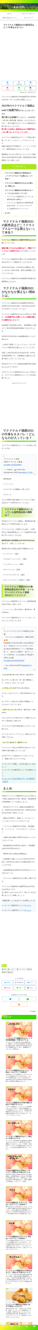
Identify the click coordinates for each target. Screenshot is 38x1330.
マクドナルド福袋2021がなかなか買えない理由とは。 (19, 184)
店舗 (29, 969)
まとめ (7, 213)
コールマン (11, 969)
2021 (4, 969)
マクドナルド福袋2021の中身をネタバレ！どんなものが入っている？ (19, 191)
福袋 (4, 965)
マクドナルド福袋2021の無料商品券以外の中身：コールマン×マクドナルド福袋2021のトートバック (20, 205)
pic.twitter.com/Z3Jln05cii (13, 465)
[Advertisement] (19, 57)
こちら (10, 281)
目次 (17, 166)
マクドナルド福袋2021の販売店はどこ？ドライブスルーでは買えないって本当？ (19, 176)
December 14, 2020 (25, 472)
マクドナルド (21, 969)
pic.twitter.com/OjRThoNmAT (14, 660)
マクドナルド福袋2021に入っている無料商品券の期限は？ (20, 198)
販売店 (10, 972)
